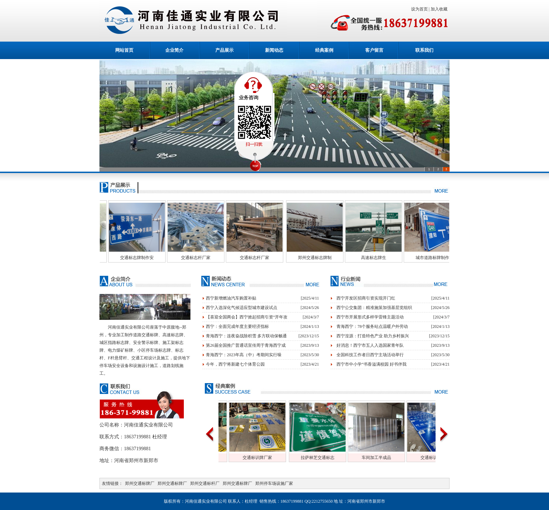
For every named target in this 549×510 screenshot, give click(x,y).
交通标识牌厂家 (270, 457)
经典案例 (324, 50)
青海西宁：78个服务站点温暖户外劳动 (372, 326)
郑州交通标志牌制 (328, 257)
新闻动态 (274, 50)
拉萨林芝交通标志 (331, 457)
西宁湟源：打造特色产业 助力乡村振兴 (372, 335)
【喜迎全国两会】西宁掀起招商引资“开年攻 (246, 317)
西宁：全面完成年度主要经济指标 (237, 326)
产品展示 (224, 50)
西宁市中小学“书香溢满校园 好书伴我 (371, 364)
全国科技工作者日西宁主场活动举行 (370, 354)
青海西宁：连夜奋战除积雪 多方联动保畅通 (246, 335)
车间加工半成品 (389, 457)
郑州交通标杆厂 (205, 483)
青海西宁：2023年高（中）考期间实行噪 (244, 354)
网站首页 (124, 50)
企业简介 (174, 50)
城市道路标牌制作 (446, 257)
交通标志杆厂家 (209, 257)
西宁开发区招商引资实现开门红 (365, 298)
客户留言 (374, 50)
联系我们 (424, 50)
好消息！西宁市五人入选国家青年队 (370, 345)
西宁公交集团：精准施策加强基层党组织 (374, 307)
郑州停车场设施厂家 (274, 483)
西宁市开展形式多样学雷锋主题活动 (370, 317)
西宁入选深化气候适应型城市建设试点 (241, 307)
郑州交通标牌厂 (139, 483)
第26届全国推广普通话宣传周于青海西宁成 (246, 345)
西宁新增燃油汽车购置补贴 (231, 298)
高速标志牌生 (386, 257)
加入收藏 (440, 9)
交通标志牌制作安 (150, 257)
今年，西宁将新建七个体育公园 (235, 364)
